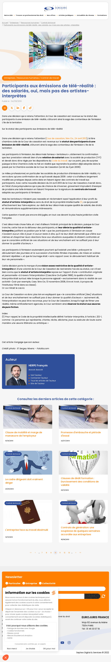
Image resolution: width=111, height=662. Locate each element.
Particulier (15, 583)
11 (60, 553)
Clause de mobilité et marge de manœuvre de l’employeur (24, 434)
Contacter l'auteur (39, 378)
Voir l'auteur (36, 375)
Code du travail (60, 160)
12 (64, 553)
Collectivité (48, 583)
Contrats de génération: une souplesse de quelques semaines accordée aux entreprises (80, 531)
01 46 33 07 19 (93, 629)
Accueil (5, 22)
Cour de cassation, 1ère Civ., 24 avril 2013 (67, 138)
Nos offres (51, 15)
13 (69, 553)
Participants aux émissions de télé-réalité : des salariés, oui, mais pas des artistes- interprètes (41, 25)
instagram (69, 643)
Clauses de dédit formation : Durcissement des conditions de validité (80, 482)
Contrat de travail (48, 22)
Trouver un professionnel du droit (29, 15)
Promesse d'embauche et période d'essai (81, 434)
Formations (102, 15)
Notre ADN (8, 15)
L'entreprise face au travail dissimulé (27, 530)
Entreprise (31, 583)
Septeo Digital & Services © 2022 (92, 653)
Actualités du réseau (85, 15)
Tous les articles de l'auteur (43, 380)
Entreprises (14, 22)
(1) (81, 202)
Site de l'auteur (38, 383)
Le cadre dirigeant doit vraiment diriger (24, 481)
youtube (62, 643)
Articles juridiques (66, 15)
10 (55, 553)
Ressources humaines (30, 22)
